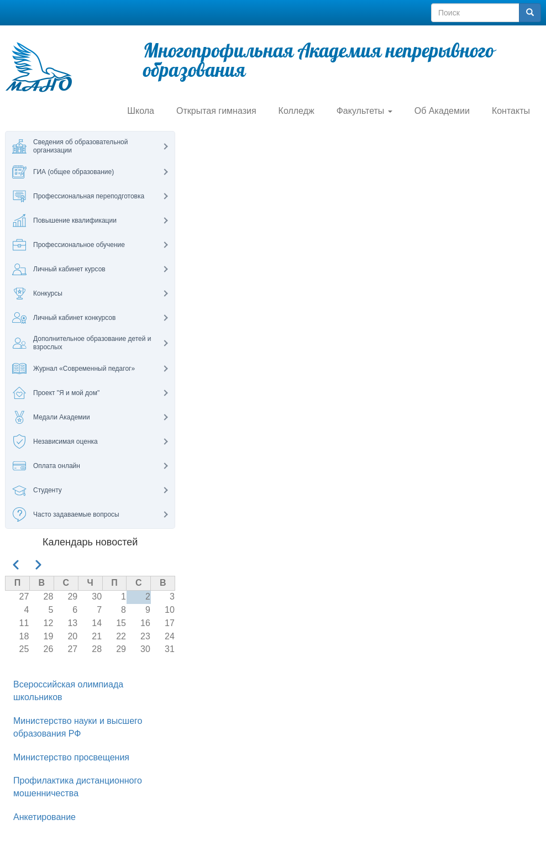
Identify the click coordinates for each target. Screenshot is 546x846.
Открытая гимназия (216, 110)
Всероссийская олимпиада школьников (68, 691)
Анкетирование (44, 817)
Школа (140, 110)
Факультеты (364, 110)
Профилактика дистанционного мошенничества (77, 787)
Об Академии (442, 110)
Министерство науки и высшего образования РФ (77, 727)
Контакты (511, 110)
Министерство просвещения (71, 757)
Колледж (296, 110)
